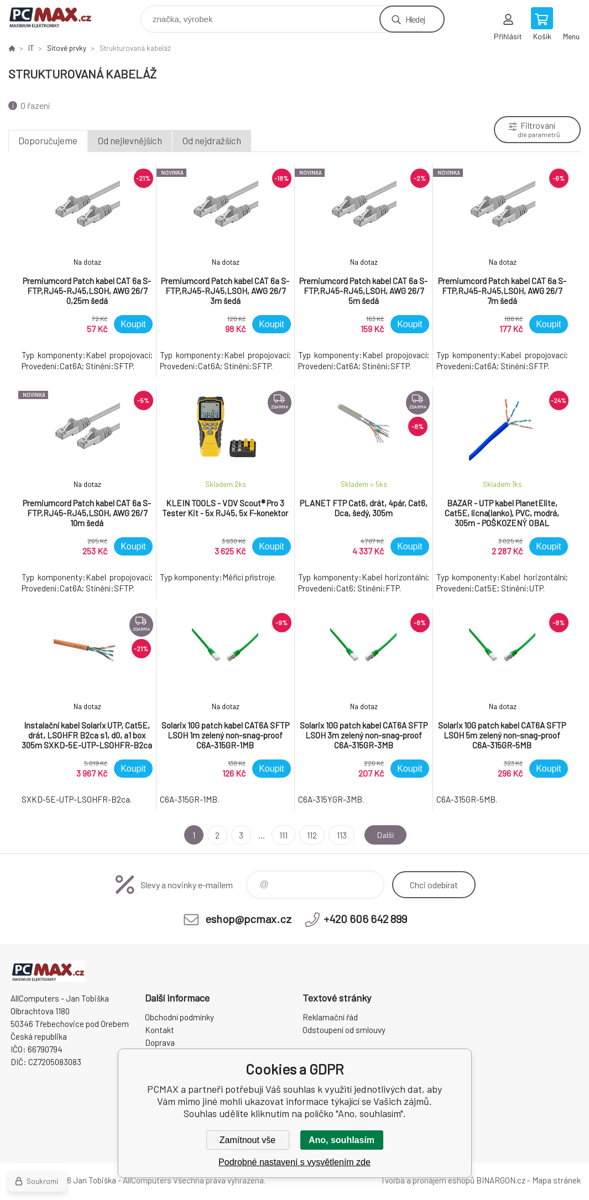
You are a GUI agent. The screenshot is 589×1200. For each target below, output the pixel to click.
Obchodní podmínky (179, 1017)
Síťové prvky (66, 48)
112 (310, 835)
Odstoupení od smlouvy (344, 1030)
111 (281, 835)
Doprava (160, 1042)
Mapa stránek (556, 1180)
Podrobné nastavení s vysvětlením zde (294, 1162)
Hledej (415, 19)
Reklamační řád (330, 1017)
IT (31, 48)
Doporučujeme (47, 140)
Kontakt (159, 1030)
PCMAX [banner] (57, 16)
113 (339, 835)
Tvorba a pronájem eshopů (427, 1180)
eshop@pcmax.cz (248, 918)
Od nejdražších (212, 140)
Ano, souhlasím (341, 1140)
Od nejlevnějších (130, 140)
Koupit (133, 324)
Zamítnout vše (247, 1140)
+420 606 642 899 (365, 918)
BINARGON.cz (500, 1180)
